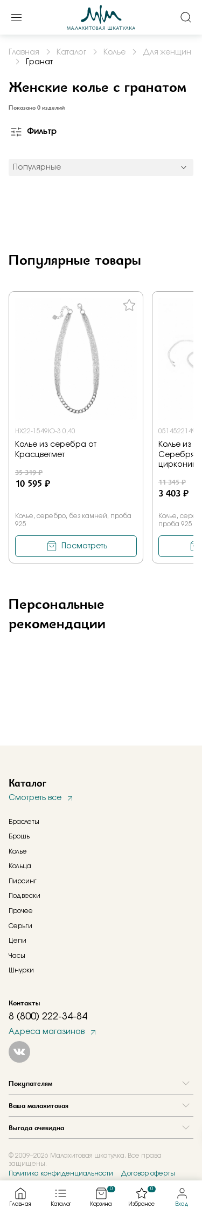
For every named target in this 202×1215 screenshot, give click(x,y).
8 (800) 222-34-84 (48, 1017)
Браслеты (24, 821)
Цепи (17, 940)
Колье (18, 851)
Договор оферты (148, 1173)
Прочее (21, 911)
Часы (17, 955)
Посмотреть (84, 546)
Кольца (20, 866)
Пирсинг (23, 881)
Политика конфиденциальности (61, 1173)
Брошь (19, 836)
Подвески (24, 895)
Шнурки (21, 970)
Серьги (20, 926)
